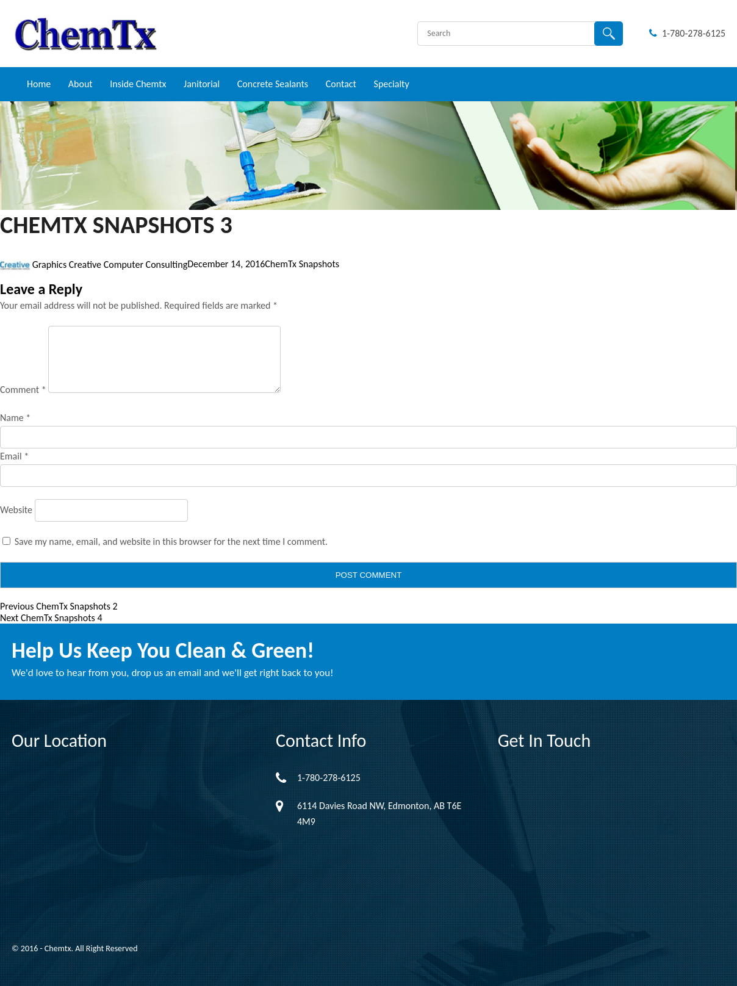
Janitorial (202, 84)
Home (39, 84)
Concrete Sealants (272, 84)
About (80, 84)
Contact (341, 84)
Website (16, 510)
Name (15, 417)
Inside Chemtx (138, 84)
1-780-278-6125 (687, 33)
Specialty (391, 84)
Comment (23, 389)
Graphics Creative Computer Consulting (110, 264)
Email (14, 456)
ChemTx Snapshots (302, 264)
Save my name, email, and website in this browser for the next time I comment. (171, 541)
